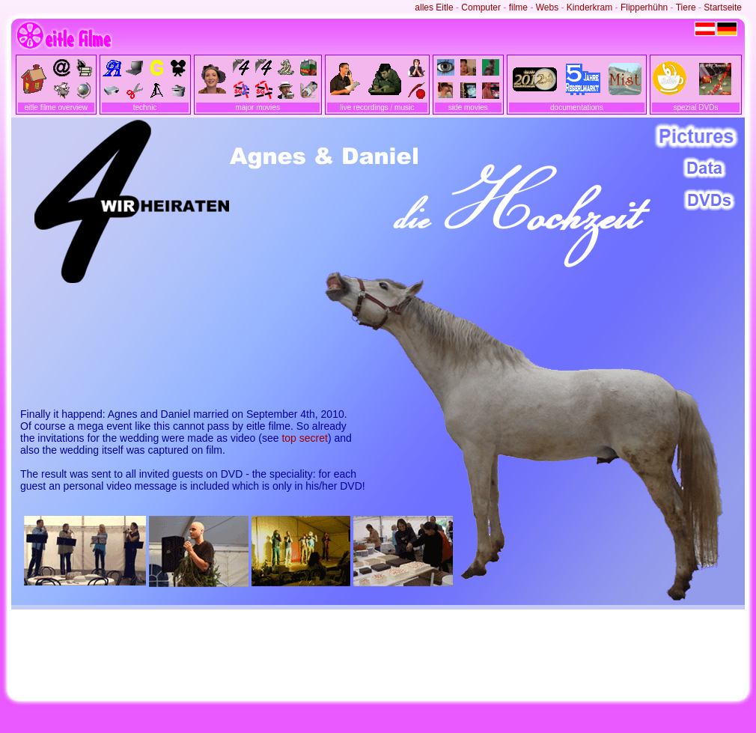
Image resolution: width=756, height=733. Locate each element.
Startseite (723, 7)
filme (518, 7)
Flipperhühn (644, 7)
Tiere (686, 7)
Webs (547, 7)
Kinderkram (589, 7)
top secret (304, 438)
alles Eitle (434, 7)
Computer (481, 7)
